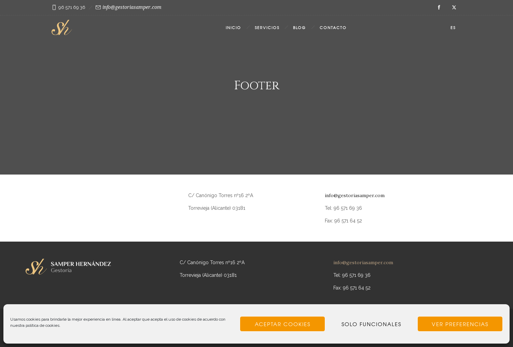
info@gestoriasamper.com (132, 7)
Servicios (267, 27)
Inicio (233, 27)
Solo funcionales (371, 324)
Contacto (333, 27)
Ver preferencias (460, 324)
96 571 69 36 (71, 7)
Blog (299, 27)
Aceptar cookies (282, 324)
